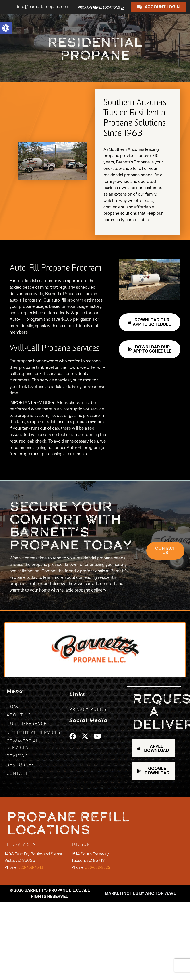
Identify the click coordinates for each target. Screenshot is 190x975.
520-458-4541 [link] (30, 867)
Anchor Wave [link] (160, 893)
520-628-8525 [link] (97, 867)
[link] (6, 28)
